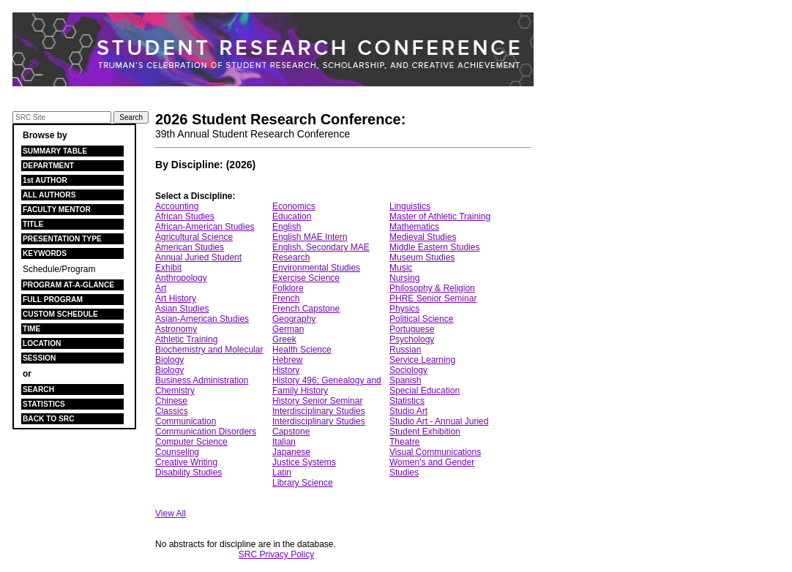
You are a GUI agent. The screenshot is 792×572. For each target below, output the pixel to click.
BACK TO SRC (49, 419)
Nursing (404, 278)
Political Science (421, 319)
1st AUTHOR (45, 180)
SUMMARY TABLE (55, 151)
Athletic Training (186, 339)
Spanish (405, 380)
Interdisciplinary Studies (318, 411)
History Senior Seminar (317, 401)
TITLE (33, 224)
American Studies (189, 247)
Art (160, 288)
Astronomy (176, 329)
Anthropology (181, 278)
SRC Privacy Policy (276, 554)
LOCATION (42, 343)
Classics (171, 411)
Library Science (302, 483)
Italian (284, 442)
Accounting (176, 206)
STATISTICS (44, 404)
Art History (175, 298)
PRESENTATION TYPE (62, 239)
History (285, 370)
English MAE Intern (310, 237)
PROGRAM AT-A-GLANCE (68, 285)
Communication (185, 421)
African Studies (184, 216)
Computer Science (191, 442)
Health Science (302, 350)
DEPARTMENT (48, 166)
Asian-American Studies (202, 319)
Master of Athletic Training (439, 216)
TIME (31, 329)
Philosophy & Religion (432, 288)
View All (170, 513)
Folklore (288, 288)
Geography (293, 319)
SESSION (39, 358)
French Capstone (306, 309)
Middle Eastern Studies (434, 247)
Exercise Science (306, 278)
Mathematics (414, 227)
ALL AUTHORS (49, 195)
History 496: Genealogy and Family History (326, 385)
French (285, 298)
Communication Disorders (205, 431)
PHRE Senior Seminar (433, 298)
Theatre (404, 442)
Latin (281, 472)
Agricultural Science (194, 237)
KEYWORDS (45, 253)
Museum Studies (422, 257)
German (288, 329)
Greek (284, 339)
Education (291, 216)
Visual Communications (435, 452)
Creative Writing (186, 462)
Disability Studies (188, 472)
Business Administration (201, 380)
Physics (404, 309)
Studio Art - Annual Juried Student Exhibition (438, 426)
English (286, 227)
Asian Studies (182, 309)
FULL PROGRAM (53, 300)
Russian (405, 350)
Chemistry (175, 390)
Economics (293, 206)
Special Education (424, 390)
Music (400, 268)
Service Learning (422, 360)
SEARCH (38, 389)
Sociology (408, 370)
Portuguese (411, 329)
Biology (169, 370)
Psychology (411, 339)
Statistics (407, 401)
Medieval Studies (422, 237)
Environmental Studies (316, 268)
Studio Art (408, 411)
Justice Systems (304, 462)
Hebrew (287, 360)
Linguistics (409, 206)
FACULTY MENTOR (57, 210)
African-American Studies (204, 227)
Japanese (291, 452)
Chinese (171, 401)
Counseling (177, 452)
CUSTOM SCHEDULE (60, 314)
